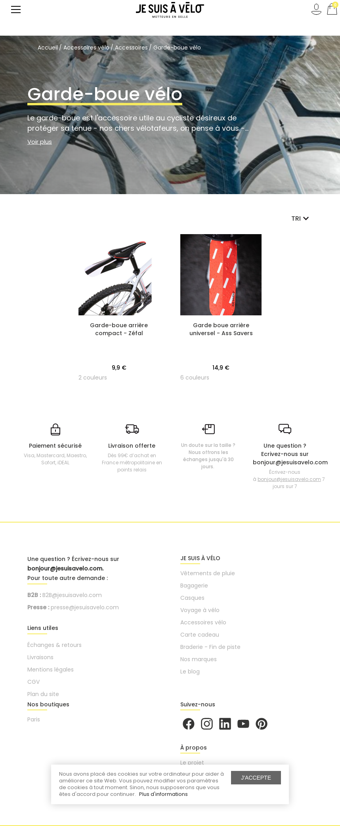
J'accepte (256, 777)
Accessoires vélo (203, 622)
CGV (33, 682)
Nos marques (198, 659)
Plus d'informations (163, 794)
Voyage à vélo (200, 610)
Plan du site (43, 694)
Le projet (192, 763)
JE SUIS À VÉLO (200, 558)
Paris (33, 719)
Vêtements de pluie (207, 573)
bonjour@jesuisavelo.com (289, 479)
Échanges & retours (54, 645)
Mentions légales (50, 669)
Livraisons (40, 657)
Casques (192, 598)
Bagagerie (194, 585)
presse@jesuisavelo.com (85, 607)
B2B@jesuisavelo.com (72, 595)
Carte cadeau (199, 635)
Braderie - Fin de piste (210, 647)
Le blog (190, 671)
